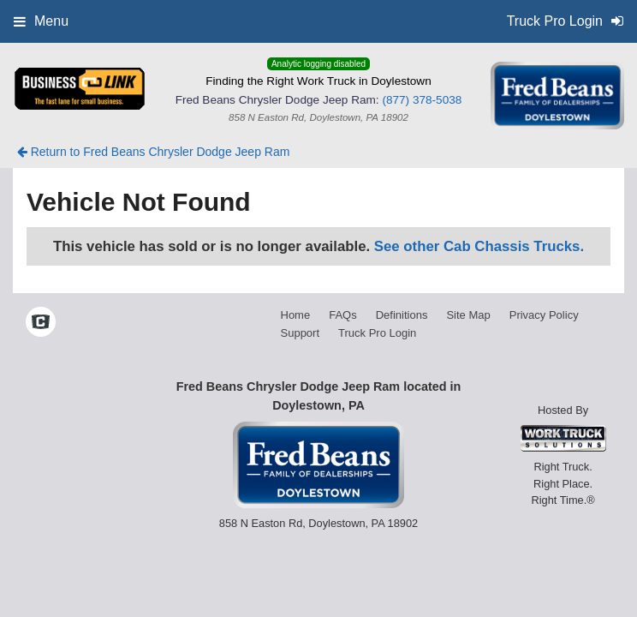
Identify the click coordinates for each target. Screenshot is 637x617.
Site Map (468, 314)
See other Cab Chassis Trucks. (479, 246)
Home (296, 314)
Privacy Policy (544, 314)
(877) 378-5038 (421, 99)
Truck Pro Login (377, 332)
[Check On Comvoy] (41, 324)
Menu (41, 21)
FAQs (343, 314)
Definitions (402, 314)
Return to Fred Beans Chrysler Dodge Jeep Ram (153, 152)
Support (300, 332)
